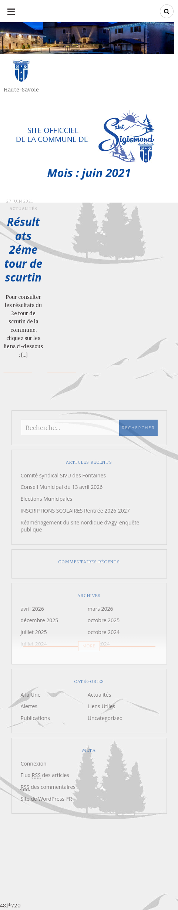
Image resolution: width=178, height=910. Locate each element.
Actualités (23, 208)
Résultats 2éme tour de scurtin (23, 249)
